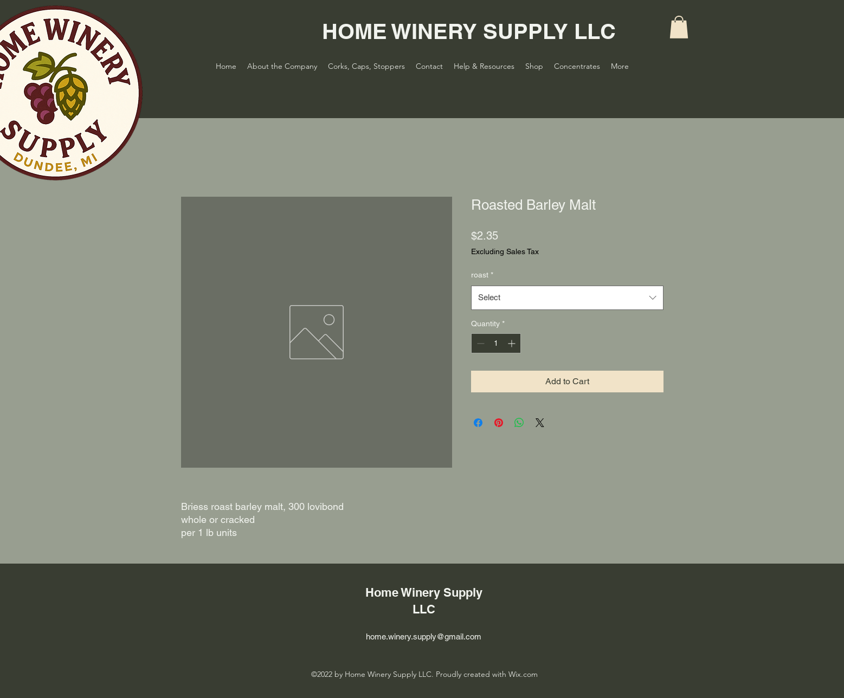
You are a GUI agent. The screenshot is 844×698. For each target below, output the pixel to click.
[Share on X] (539, 422)
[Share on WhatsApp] (519, 422)
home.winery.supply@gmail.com (423, 636)
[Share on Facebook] (478, 422)
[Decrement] (479, 343)
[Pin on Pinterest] (498, 422)
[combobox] (567, 297)
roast (482, 274)
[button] (678, 27)
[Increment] (512, 343)
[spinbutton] (496, 343)
